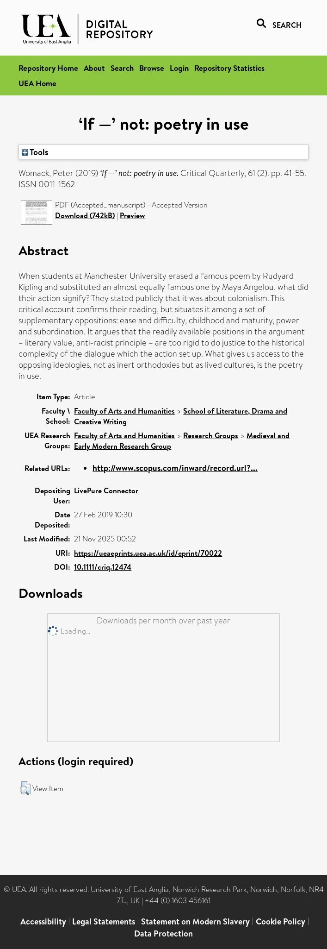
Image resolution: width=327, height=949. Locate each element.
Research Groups (210, 435)
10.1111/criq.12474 (102, 567)
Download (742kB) (85, 215)
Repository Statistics (229, 68)
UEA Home (37, 83)
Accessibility (43, 921)
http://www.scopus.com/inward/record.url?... (175, 468)
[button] (25, 788)
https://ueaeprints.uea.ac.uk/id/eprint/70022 (148, 553)
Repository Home (48, 68)
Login (179, 68)
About (94, 68)
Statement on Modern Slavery (195, 921)
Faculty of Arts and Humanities (124, 411)
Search (122, 68)
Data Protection (163, 933)
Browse (151, 68)
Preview (132, 215)
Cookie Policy (280, 921)
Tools (35, 152)
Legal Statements (103, 921)
